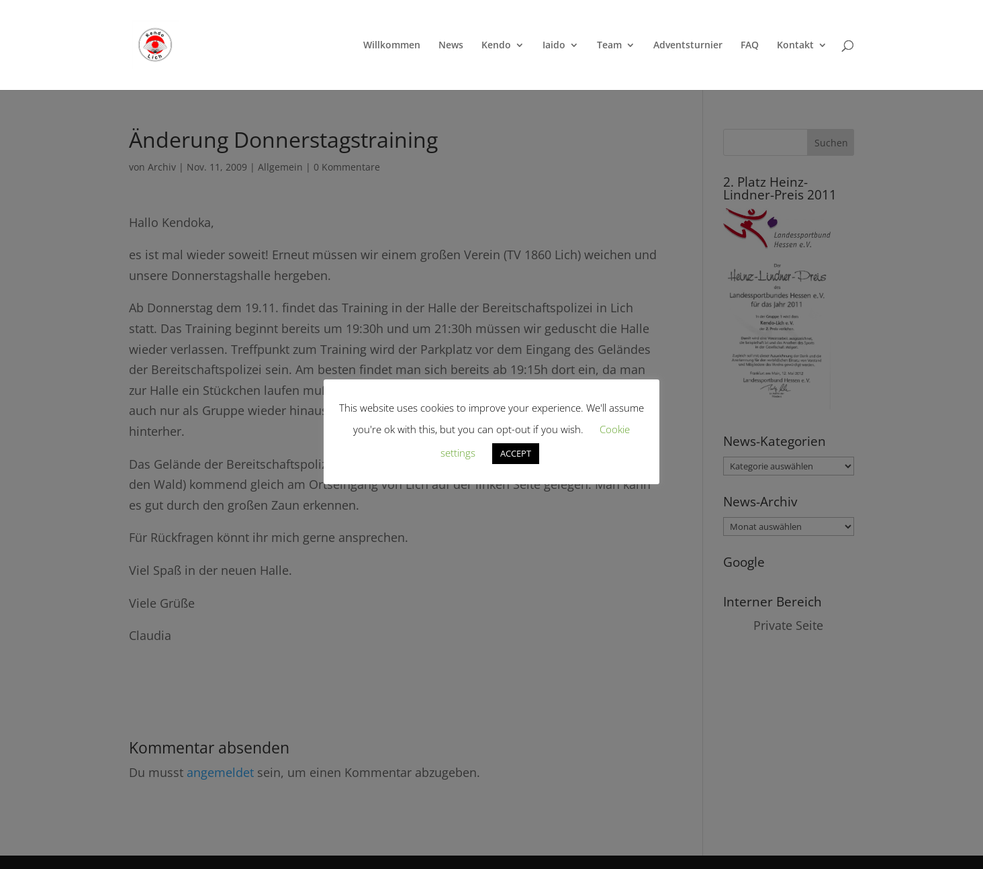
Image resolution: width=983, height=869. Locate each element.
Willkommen (391, 45)
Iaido (554, 45)
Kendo (496, 45)
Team (609, 45)
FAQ (750, 45)
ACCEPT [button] (515, 453)
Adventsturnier (687, 45)
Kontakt (795, 45)
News (450, 45)
